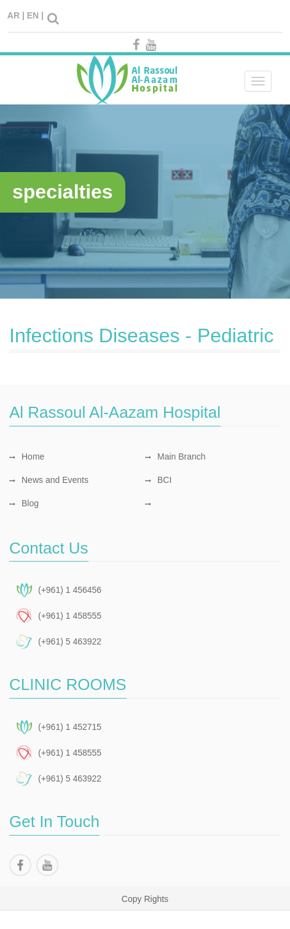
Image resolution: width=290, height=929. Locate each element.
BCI (158, 480)
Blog (24, 503)
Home (26, 456)
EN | (35, 15)
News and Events (48, 480)
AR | (16, 15)
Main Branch (175, 456)
